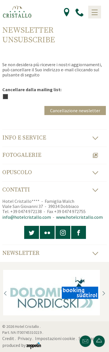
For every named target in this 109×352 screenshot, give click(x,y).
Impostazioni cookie (55, 338)
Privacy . (26, 338)
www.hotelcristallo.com (79, 217)
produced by (21, 345)
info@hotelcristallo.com (26, 217)
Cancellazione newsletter (75, 110)
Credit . (9, 338)
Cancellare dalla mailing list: (31, 89)
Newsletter (50, 253)
